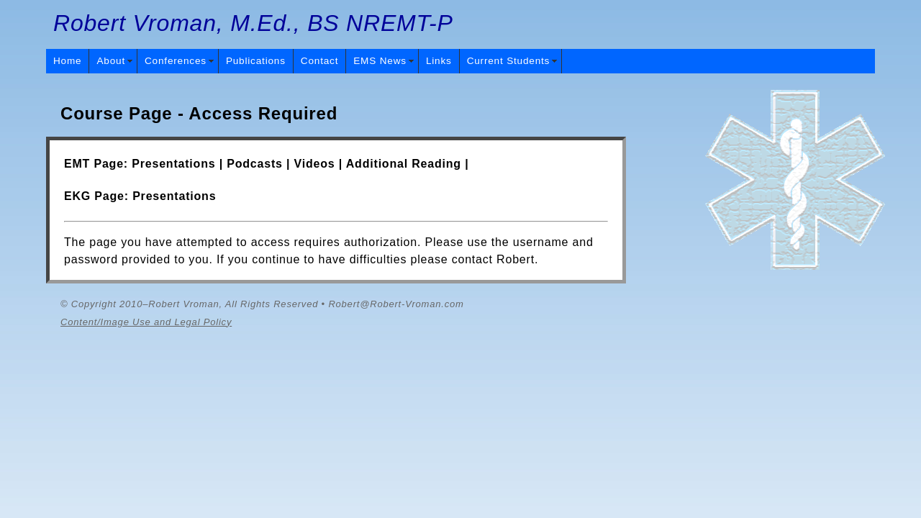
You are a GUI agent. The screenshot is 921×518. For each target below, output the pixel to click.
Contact (319, 60)
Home (67, 60)
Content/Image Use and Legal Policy (146, 322)
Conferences (176, 60)
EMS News (380, 60)
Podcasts (255, 164)
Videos (314, 164)
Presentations (173, 164)
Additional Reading (403, 164)
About (110, 60)
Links (439, 60)
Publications (256, 60)
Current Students (508, 60)
